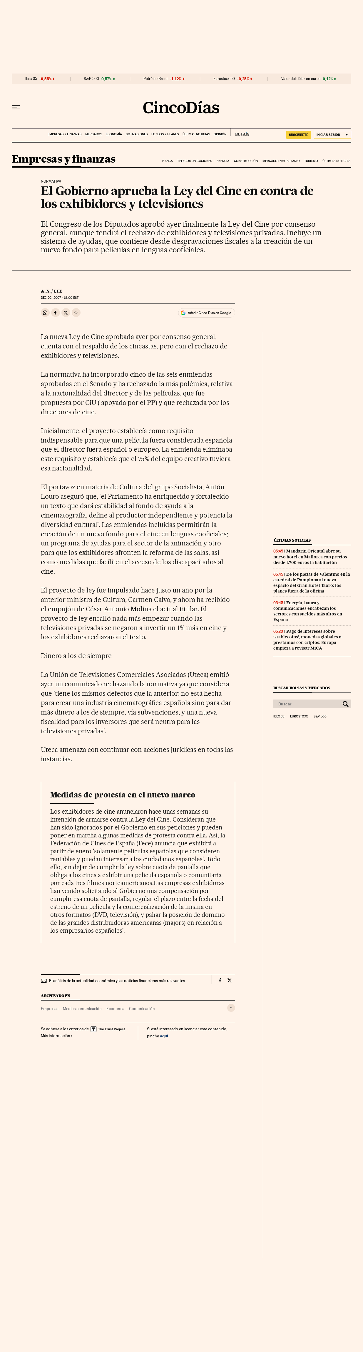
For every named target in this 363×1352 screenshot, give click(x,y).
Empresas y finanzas (64, 134)
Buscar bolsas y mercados (301, 688)
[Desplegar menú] (16, 107)
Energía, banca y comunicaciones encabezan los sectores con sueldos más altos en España (307, 611)
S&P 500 (91, 79)
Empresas (49, 1008)
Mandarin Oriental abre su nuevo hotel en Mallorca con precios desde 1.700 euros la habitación (310, 556)
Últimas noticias (196, 134)
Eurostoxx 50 (224, 79)
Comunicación (142, 1008)
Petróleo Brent (155, 79)
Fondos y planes (165, 134)
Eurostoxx (299, 716)
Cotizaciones (137, 134)
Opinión (220, 134)
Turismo (311, 161)
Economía (114, 134)
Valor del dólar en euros (300, 79)
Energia (223, 161)
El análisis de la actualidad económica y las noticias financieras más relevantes (117, 980)
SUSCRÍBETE (298, 135)
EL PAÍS (239, 132)
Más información (57, 1035)
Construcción (246, 161)
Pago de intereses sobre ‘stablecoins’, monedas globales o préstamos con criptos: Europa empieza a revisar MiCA (307, 640)
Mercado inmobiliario (281, 161)
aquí (164, 1035)
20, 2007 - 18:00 (59, 298)
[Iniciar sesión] (332, 135)
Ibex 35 (31, 79)
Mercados (93, 134)
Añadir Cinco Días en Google (209, 313)
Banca (167, 161)
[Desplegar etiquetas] (231, 1008)
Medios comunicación (82, 1008)
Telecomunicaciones (194, 161)
